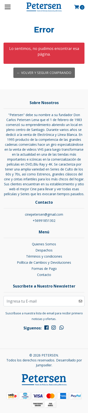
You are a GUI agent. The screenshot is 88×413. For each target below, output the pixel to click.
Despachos (44, 250)
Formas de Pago (44, 268)
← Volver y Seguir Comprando (44, 72)
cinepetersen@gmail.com (44, 214)
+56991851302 (44, 220)
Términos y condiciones (44, 256)
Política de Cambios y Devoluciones (44, 262)
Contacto (44, 274)
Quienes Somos (44, 244)
